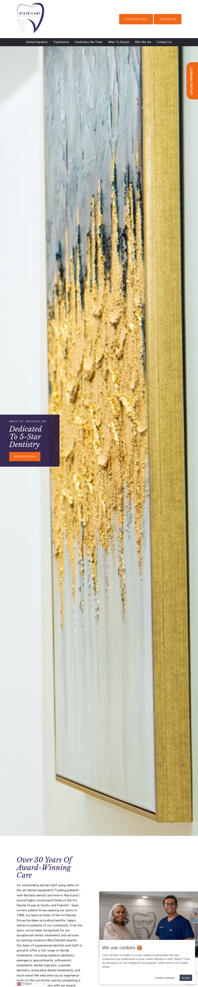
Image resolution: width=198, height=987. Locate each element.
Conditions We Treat (89, 42)
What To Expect (119, 42)
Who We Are (143, 42)
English (24, 984)
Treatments (61, 42)
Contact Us (168, 19)
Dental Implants (37, 42)
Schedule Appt (136, 19)
